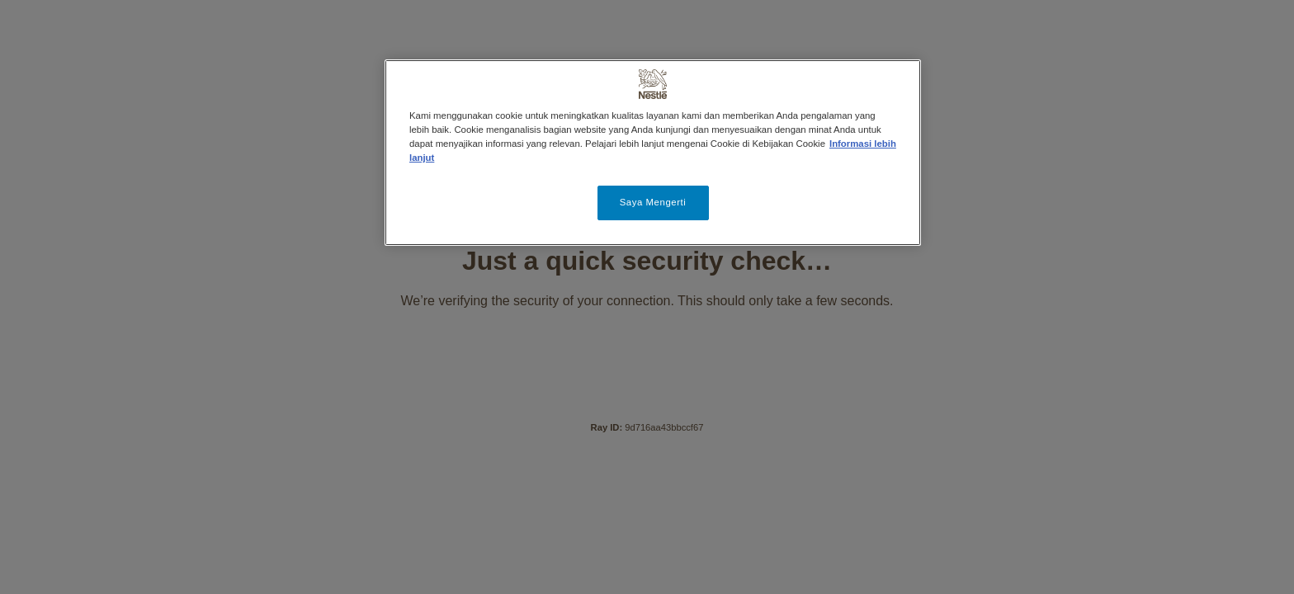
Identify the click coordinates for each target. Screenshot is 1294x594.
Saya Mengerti (653, 202)
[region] (653, 152)
